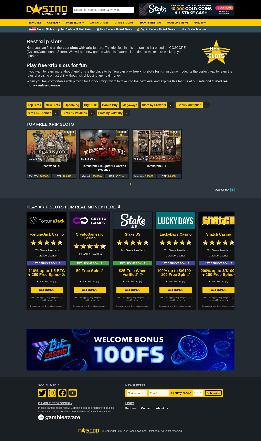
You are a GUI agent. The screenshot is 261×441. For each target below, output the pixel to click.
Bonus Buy (110, 105)
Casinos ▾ (53, 22)
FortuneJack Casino (47, 234)
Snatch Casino (218, 234)
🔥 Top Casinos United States (74, 29)
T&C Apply (40, 297)
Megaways (130, 105)
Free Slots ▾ (75, 22)
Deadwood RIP (52, 166)
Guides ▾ (200, 22)
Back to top (221, 190)
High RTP (90, 105)
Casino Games (99, 22)
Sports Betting (150, 22)
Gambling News (177, 22)
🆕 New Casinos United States (114, 29)
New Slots (53, 105)
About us (162, 408)
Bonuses (35, 22)
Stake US (132, 234)
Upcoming (72, 105)
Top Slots (34, 105)
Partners (131, 408)
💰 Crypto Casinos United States (156, 29)
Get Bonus (46, 289)
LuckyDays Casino (175, 234)
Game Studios (124, 22)
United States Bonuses (193, 29)
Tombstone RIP (156, 166)
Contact (146, 408)
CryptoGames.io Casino (90, 236)
